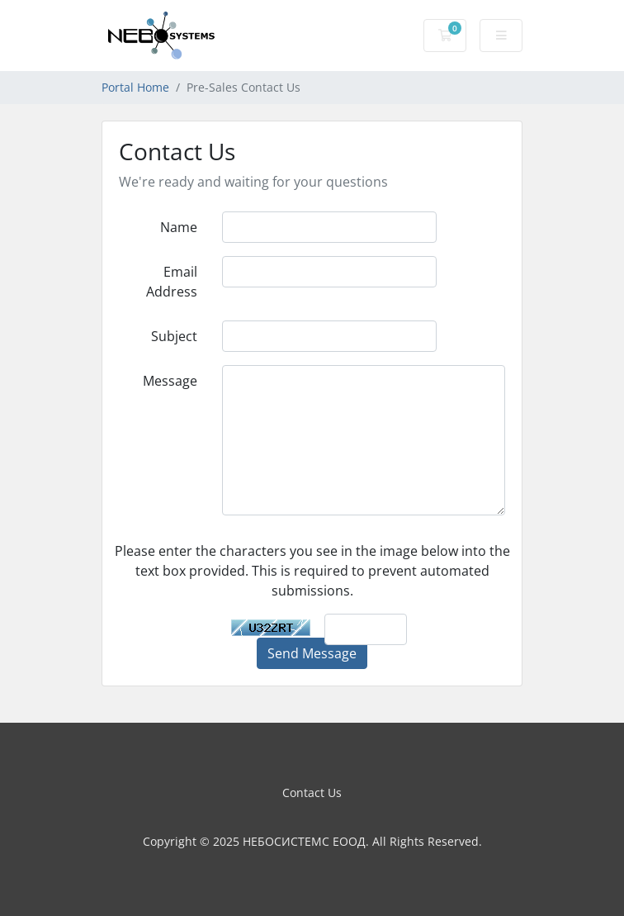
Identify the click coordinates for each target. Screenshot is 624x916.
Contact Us (312, 792)
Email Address (171, 282)
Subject (174, 336)
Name (178, 227)
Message (170, 381)
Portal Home (135, 87)
